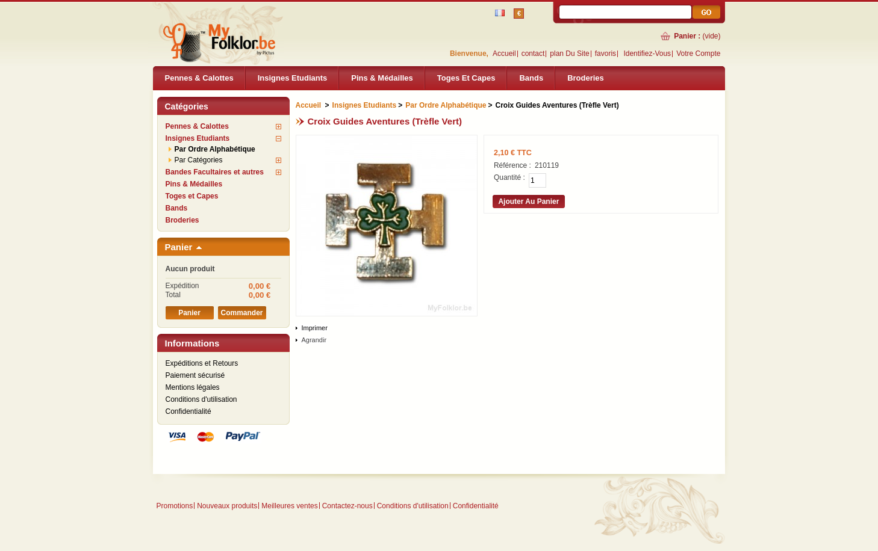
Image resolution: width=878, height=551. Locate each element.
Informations (192, 343)
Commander (241, 313)
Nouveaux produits (227, 506)
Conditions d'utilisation (201, 399)
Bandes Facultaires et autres (215, 172)
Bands (531, 77)
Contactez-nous (347, 506)
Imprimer (315, 327)
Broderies (585, 77)
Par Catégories (199, 160)
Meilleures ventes (289, 506)
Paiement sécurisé (195, 375)
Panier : (687, 36)
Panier (179, 247)
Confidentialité (188, 411)
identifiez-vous (647, 53)
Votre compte (698, 53)
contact (533, 53)
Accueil (504, 53)
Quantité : (509, 177)
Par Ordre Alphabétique (215, 149)
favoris (605, 53)
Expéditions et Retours (202, 363)
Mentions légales (193, 387)
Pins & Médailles (382, 77)
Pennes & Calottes (199, 77)
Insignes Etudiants (293, 77)
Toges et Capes (466, 77)
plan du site (569, 53)
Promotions (175, 506)
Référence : (512, 165)
